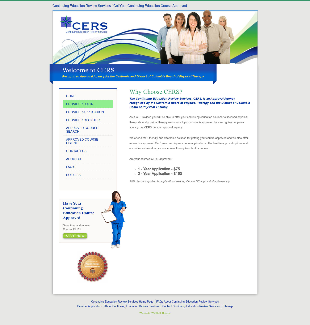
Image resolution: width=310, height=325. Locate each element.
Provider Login (79, 104)
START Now (75, 236)
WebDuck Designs (161, 313)
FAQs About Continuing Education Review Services (187, 301)
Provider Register (83, 120)
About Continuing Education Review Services (131, 306)
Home (71, 96)
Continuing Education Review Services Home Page (122, 301)
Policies (73, 175)
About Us (74, 159)
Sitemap (228, 306)
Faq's (70, 167)
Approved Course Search (82, 129)
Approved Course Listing (82, 141)
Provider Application (85, 112)
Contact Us (76, 151)
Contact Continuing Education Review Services (191, 306)
